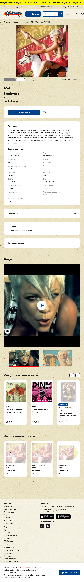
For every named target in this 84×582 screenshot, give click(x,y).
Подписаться (24, 112)
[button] (24, 358)
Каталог (33, 14)
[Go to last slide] (5, 358)
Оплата (7, 533)
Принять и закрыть (69, 572)
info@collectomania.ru (65, 506)
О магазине (8, 523)
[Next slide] (79, 358)
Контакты (8, 506)
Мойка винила (9, 541)
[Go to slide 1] (18, 74)
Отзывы (7, 518)
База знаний (8, 553)
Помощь (7, 556)
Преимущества (10, 512)
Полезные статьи (11, 562)
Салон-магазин (10, 509)
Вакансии (8, 520)
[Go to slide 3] (23, 74)
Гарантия (7, 538)
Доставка (8, 530)
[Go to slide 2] (21, 74)
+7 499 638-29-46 (45, 7)
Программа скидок (12, 7)
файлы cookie (22, 567)
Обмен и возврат (11, 535)
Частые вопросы (10, 559)
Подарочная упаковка (13, 544)
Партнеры (8, 515)
